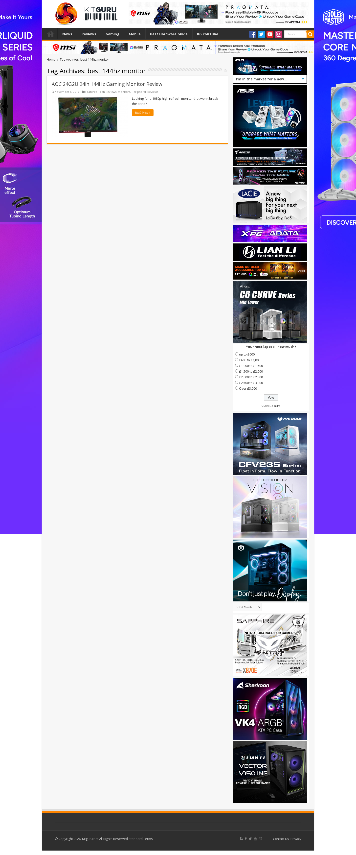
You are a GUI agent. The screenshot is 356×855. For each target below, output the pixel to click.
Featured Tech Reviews (100, 92)
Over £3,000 (248, 388)
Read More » (143, 112)
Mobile (135, 34)
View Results (271, 406)
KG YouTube (207, 34)
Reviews (89, 34)
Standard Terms (141, 838)
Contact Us (281, 838)
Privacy (295, 838)
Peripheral (139, 92)
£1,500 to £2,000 (251, 371)
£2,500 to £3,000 (251, 382)
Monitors (124, 92)
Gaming (112, 34)
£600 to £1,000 (249, 360)
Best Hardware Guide (169, 34)
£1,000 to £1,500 (251, 365)
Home (50, 33)
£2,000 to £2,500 (251, 377)
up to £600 (247, 354)
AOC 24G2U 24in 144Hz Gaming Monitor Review (107, 84)
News (67, 34)
